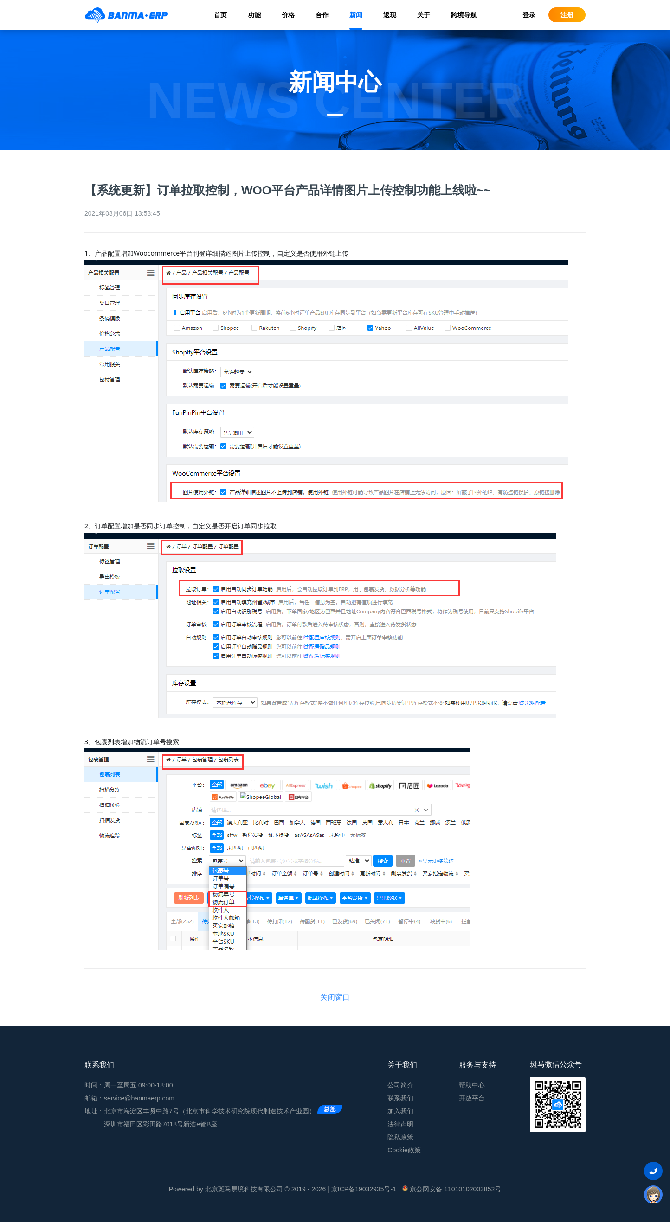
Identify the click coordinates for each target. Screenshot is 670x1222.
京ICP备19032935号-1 (363, 1189)
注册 (566, 15)
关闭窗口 (335, 997)
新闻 (355, 15)
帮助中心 (472, 1085)
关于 (423, 15)
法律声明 (400, 1124)
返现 (389, 15)
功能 (254, 15)
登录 (528, 15)
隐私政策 (400, 1137)
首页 (220, 15)
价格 (288, 15)
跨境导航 (464, 15)
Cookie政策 (404, 1150)
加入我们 (400, 1111)
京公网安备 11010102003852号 (451, 1188)
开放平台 (472, 1098)
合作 (322, 15)
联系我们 (400, 1098)
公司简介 (400, 1085)
